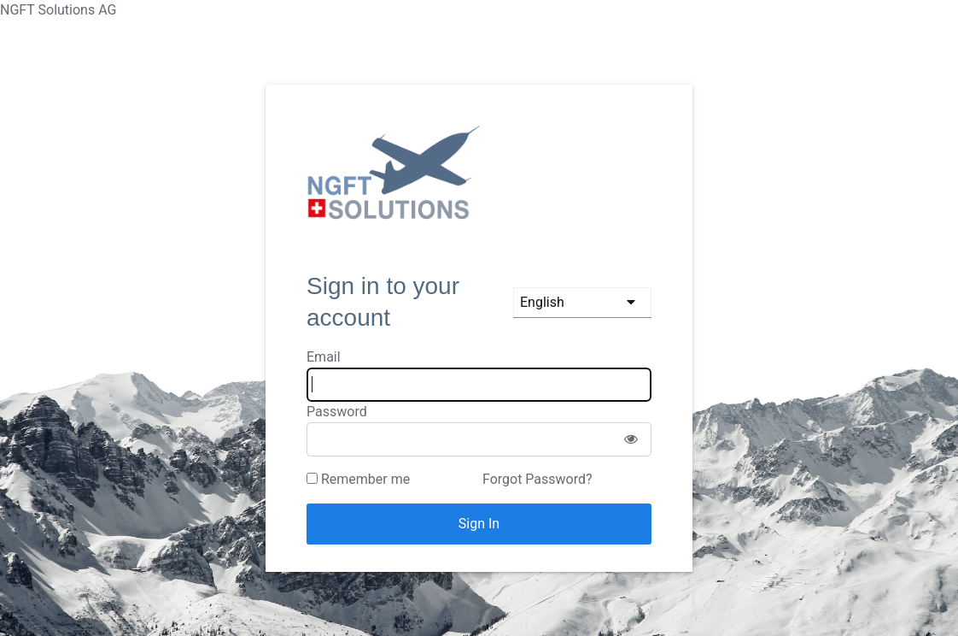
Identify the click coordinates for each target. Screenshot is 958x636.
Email (324, 357)
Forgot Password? (537, 479)
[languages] (582, 302)
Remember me (358, 479)
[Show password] (630, 439)
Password (337, 411)
